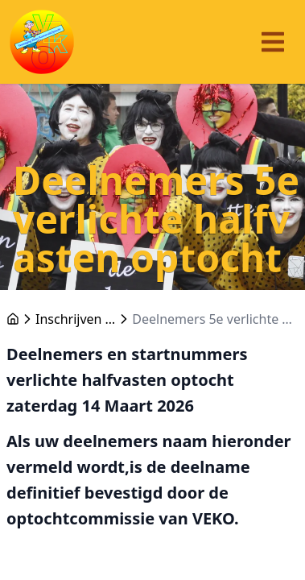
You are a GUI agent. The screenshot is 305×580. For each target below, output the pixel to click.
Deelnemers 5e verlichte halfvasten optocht (215, 319)
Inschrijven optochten (75, 319)
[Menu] (272, 41)
